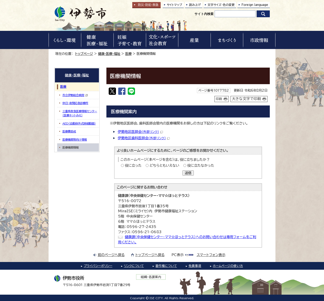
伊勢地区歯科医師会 (144, 138)
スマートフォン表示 (211, 255)
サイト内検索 (204, 14)
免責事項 (195, 265)
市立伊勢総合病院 (75, 95)
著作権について (166, 265)
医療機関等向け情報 (74, 139)
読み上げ (195, 4)
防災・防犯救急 (148, 4)
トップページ (84, 53)
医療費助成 (69, 131)
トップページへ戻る (150, 255)
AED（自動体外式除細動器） (79, 123)
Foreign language (254, 4)
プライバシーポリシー (98, 265)
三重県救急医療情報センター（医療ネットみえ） (79, 113)
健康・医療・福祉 (109, 53)
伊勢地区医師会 (140, 131)
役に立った (133, 165)
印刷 (219, 98)
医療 (128, 53)
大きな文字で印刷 (246, 98)
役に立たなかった (200, 165)
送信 (188, 173)
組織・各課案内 (151, 277)
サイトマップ (174, 4)
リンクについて (134, 265)
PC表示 (178, 255)
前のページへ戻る (111, 255)
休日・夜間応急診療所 (75, 103)
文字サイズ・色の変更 (221, 4)
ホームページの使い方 (228, 265)
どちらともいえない (164, 165)
